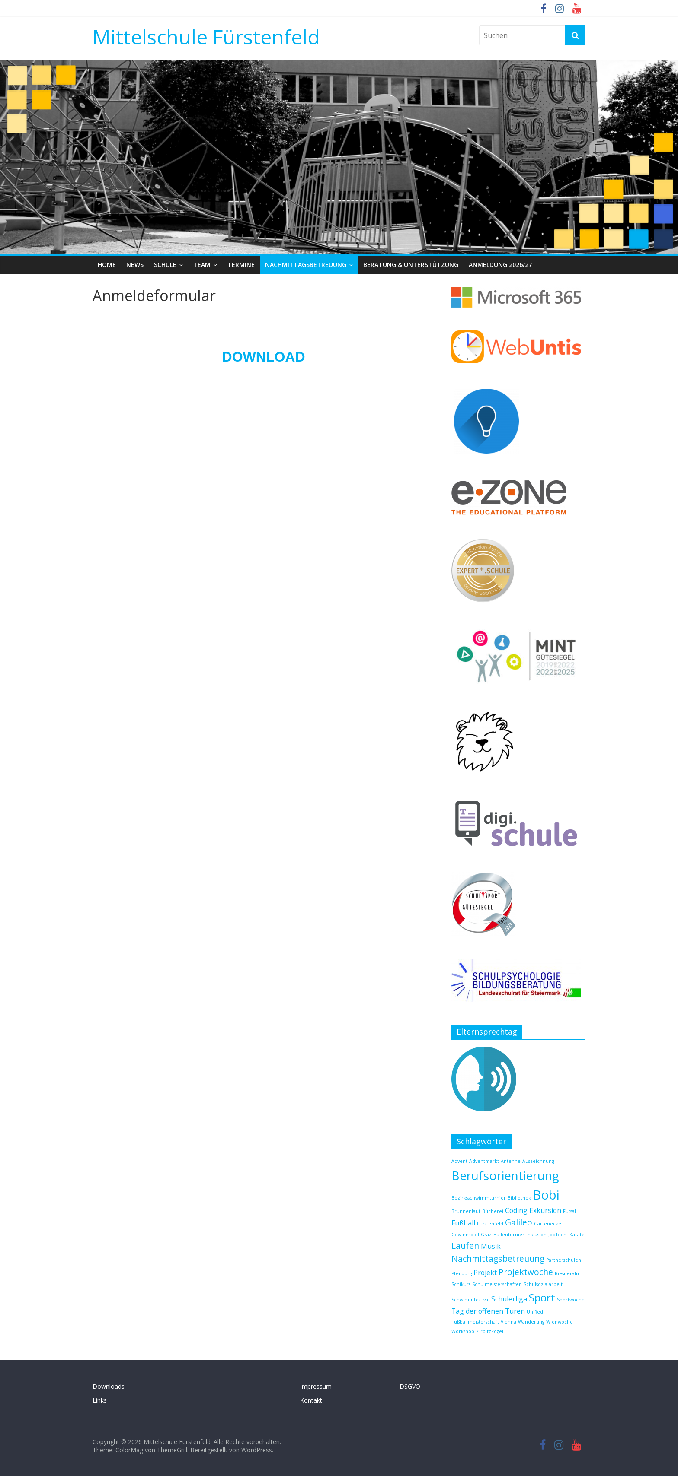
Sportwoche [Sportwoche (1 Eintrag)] (571, 1300)
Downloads (109, 1386)
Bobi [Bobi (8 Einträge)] (546, 1194)
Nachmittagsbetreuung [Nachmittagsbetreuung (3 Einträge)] (497, 1258)
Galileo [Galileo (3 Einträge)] (518, 1222)
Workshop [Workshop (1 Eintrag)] (462, 1331)
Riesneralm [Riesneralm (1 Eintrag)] (568, 1273)
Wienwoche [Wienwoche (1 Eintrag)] (559, 1322)
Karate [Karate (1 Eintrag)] (577, 1235)
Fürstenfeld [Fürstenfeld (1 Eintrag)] (490, 1224)
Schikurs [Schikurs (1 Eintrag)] (460, 1284)
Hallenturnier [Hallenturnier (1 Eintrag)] (508, 1235)
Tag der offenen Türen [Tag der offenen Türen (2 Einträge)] (488, 1311)
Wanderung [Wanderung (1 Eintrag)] (531, 1322)
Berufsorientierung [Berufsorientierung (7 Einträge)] (505, 1175)
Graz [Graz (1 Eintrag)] (486, 1235)
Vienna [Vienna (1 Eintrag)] (508, 1322)
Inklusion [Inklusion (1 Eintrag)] (536, 1235)
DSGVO (410, 1386)
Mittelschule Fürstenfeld (206, 36)
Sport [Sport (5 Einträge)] (542, 1297)
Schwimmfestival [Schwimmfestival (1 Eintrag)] (470, 1300)
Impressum (316, 1386)
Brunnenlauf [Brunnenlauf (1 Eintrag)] (465, 1211)
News (135, 264)
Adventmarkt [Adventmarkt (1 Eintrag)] (484, 1161)
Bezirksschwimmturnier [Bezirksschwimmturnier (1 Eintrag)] (478, 1198)
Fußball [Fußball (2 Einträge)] (463, 1223)
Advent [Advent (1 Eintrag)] (459, 1161)
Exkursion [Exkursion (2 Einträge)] (545, 1210)
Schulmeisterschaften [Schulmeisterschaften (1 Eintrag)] (497, 1284)
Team (202, 264)
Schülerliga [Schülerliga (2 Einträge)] (509, 1299)
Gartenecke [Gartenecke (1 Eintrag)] (547, 1224)
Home (107, 264)
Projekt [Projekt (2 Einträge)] (485, 1272)
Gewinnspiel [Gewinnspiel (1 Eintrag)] (465, 1235)
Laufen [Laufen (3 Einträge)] (465, 1245)
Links (100, 1400)
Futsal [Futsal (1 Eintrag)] (569, 1211)
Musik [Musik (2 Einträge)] (491, 1246)
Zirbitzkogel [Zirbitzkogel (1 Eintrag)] (489, 1331)
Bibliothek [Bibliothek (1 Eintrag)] (519, 1198)
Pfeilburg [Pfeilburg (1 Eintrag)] (461, 1273)
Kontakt (311, 1400)
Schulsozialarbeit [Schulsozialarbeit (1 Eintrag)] (543, 1284)
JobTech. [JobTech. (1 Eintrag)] (558, 1235)
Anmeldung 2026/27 (500, 264)
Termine (241, 264)
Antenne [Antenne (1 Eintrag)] (511, 1161)
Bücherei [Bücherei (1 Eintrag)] (492, 1211)
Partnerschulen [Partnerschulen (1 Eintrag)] (563, 1260)
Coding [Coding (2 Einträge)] (516, 1210)
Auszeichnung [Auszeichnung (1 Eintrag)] (538, 1161)
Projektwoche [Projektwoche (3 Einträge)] (526, 1272)
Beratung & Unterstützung (410, 264)
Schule (165, 264)
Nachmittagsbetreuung (305, 264)
